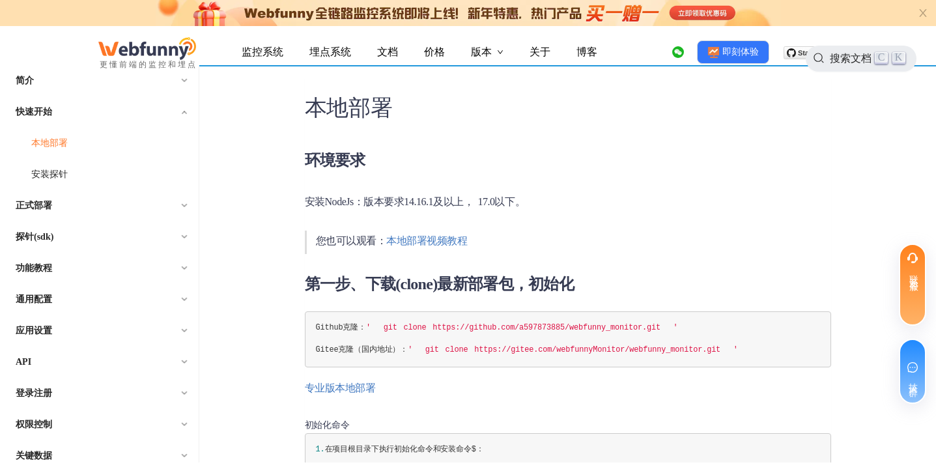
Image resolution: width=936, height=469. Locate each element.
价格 (434, 51)
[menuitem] (99, 81)
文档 (387, 51)
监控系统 (262, 51)
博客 (586, 51)
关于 (540, 51)
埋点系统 (330, 51)
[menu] (99, 263)
